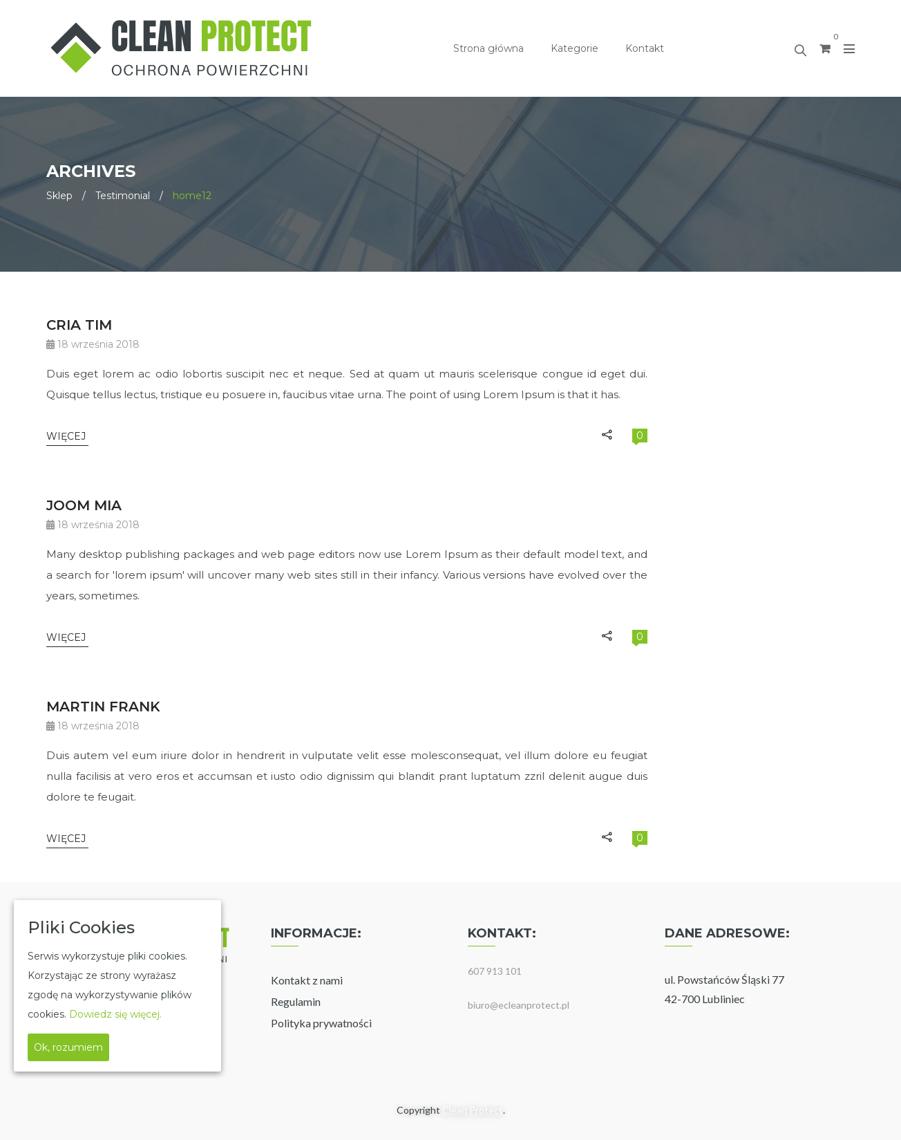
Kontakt (644, 48)
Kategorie (574, 48)
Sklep (59, 195)
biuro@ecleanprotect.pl (518, 1005)
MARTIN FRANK (103, 706)
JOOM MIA (84, 505)
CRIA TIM (79, 325)
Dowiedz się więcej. (115, 1014)
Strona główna (488, 48)
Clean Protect (472, 1110)
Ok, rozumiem (68, 1047)
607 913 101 (495, 971)
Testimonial (122, 195)
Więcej (67, 436)
